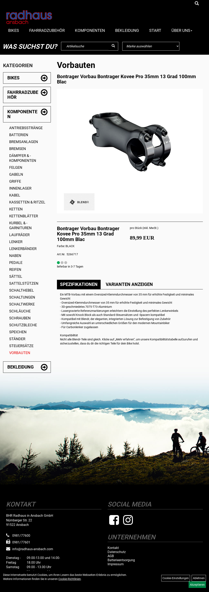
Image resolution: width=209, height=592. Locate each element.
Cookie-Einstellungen (175, 578)
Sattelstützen (23, 283)
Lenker (15, 242)
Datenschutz (117, 552)
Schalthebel (21, 290)
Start (155, 30)
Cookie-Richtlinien (69, 579)
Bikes (13, 30)
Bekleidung (127, 30)
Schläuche (20, 311)
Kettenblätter (23, 216)
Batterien (18, 135)
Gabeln (16, 174)
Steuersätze (21, 346)
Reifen (15, 269)
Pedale (15, 262)
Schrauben (20, 318)
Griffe (15, 181)
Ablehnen (199, 578)
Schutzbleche (23, 325)
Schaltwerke (22, 304)
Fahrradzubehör (47, 30)
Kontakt (113, 548)
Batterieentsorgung (121, 560)
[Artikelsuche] (197, 3)
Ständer (17, 339)
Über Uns (181, 30)
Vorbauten (19, 353)
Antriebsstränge (26, 128)
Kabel (14, 195)
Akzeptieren (197, 584)
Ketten (16, 209)
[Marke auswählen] (150, 46)
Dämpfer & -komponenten (22, 158)
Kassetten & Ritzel (27, 202)
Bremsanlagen (23, 142)
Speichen (18, 332)
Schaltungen (22, 297)
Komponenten (90, 30)
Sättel (15, 276)
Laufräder (19, 235)
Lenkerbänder (23, 249)
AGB (111, 556)
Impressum (116, 564)
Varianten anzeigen (129, 284)
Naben (15, 255)
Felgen (15, 167)
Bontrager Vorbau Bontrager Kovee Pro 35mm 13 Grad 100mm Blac (126, 79)
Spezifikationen (79, 284)
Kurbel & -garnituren (20, 225)
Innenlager (20, 188)
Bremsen (17, 149)
